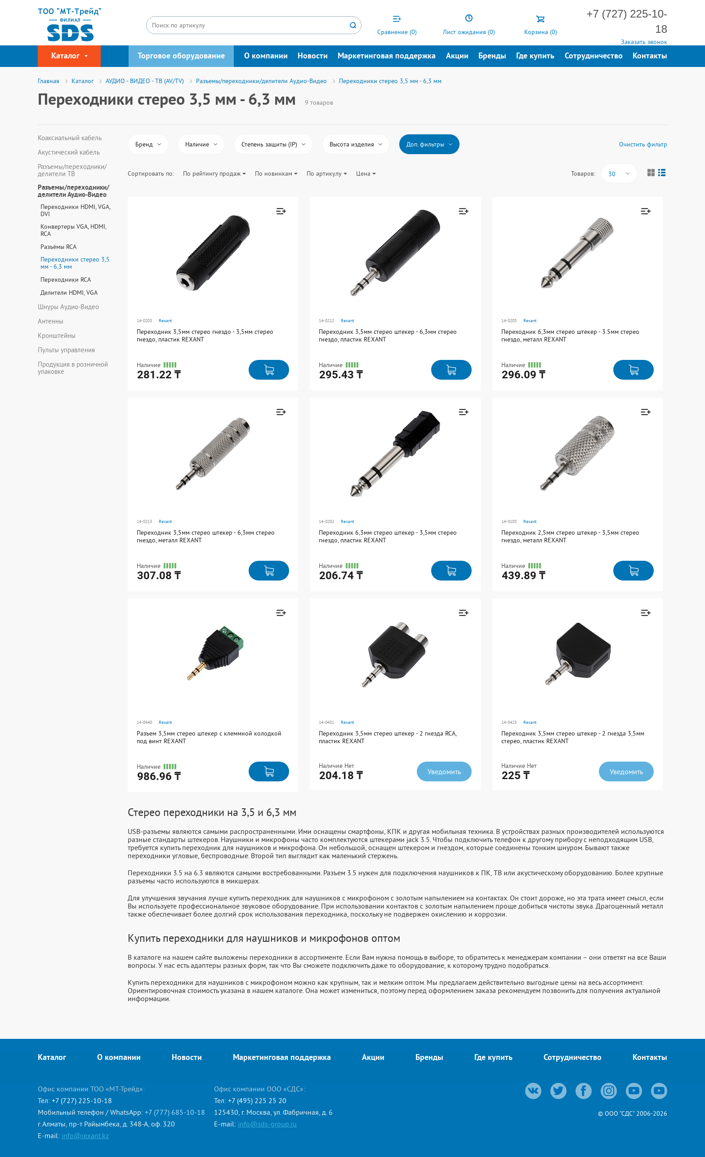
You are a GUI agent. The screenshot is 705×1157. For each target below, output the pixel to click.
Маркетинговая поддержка (387, 56)
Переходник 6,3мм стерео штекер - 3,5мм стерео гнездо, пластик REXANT (388, 536)
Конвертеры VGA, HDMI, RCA (73, 230)
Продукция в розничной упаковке (73, 368)
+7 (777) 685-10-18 (175, 1112)
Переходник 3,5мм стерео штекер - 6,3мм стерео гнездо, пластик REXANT (388, 335)
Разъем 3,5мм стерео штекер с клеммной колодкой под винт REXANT (209, 737)
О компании (266, 56)
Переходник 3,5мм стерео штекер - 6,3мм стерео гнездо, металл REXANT (206, 536)
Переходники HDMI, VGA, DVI (75, 210)
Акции (457, 56)
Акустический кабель (69, 152)
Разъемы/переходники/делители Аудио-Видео (73, 192)
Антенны (50, 321)
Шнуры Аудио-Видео (68, 306)
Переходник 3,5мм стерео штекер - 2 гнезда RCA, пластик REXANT (387, 737)
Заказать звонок (644, 42)
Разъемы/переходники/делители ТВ (72, 170)
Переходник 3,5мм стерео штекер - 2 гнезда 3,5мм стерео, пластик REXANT (572, 737)
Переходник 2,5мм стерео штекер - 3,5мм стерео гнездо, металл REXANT (570, 536)
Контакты (650, 56)
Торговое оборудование (181, 56)
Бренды (492, 56)
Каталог (52, 1058)
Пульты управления (66, 350)
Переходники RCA (65, 279)
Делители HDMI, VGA (69, 292)
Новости (313, 56)
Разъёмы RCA (58, 246)
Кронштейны (57, 335)
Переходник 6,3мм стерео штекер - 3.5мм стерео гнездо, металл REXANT (570, 335)
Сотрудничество (594, 56)
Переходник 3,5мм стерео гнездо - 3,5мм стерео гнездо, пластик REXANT (205, 335)
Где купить (535, 56)
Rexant (165, 321)
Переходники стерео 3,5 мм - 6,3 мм (75, 263)
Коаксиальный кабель (70, 138)
